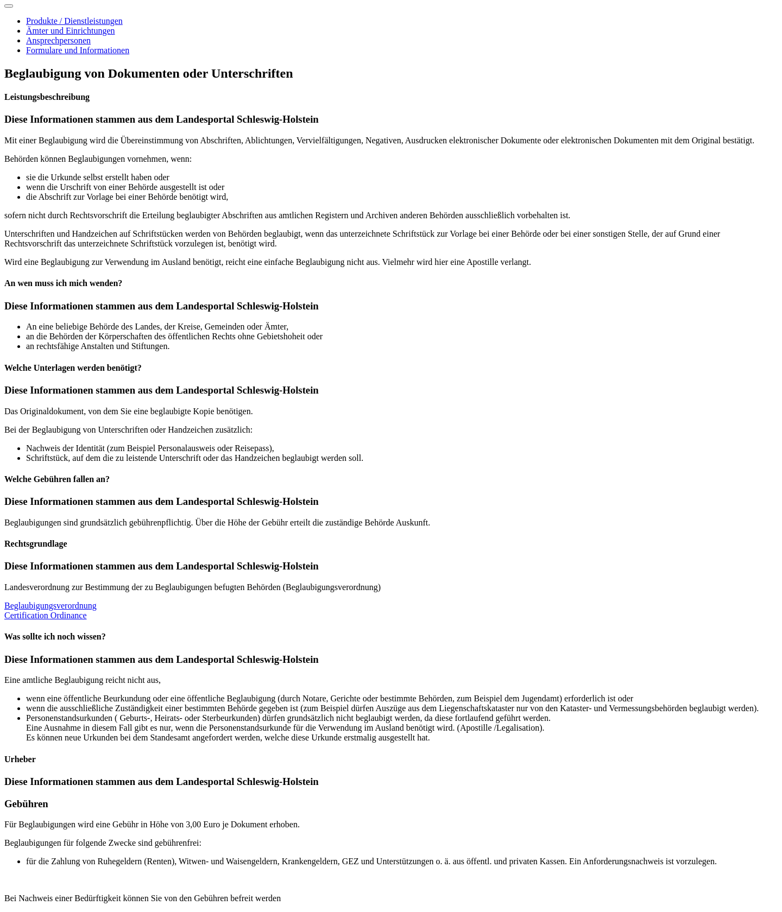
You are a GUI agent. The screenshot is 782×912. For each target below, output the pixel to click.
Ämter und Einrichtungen (70, 30)
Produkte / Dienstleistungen (74, 21)
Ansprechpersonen (58, 40)
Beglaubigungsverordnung (50, 605)
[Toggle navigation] (8, 6)
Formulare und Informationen (77, 50)
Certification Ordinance (45, 615)
